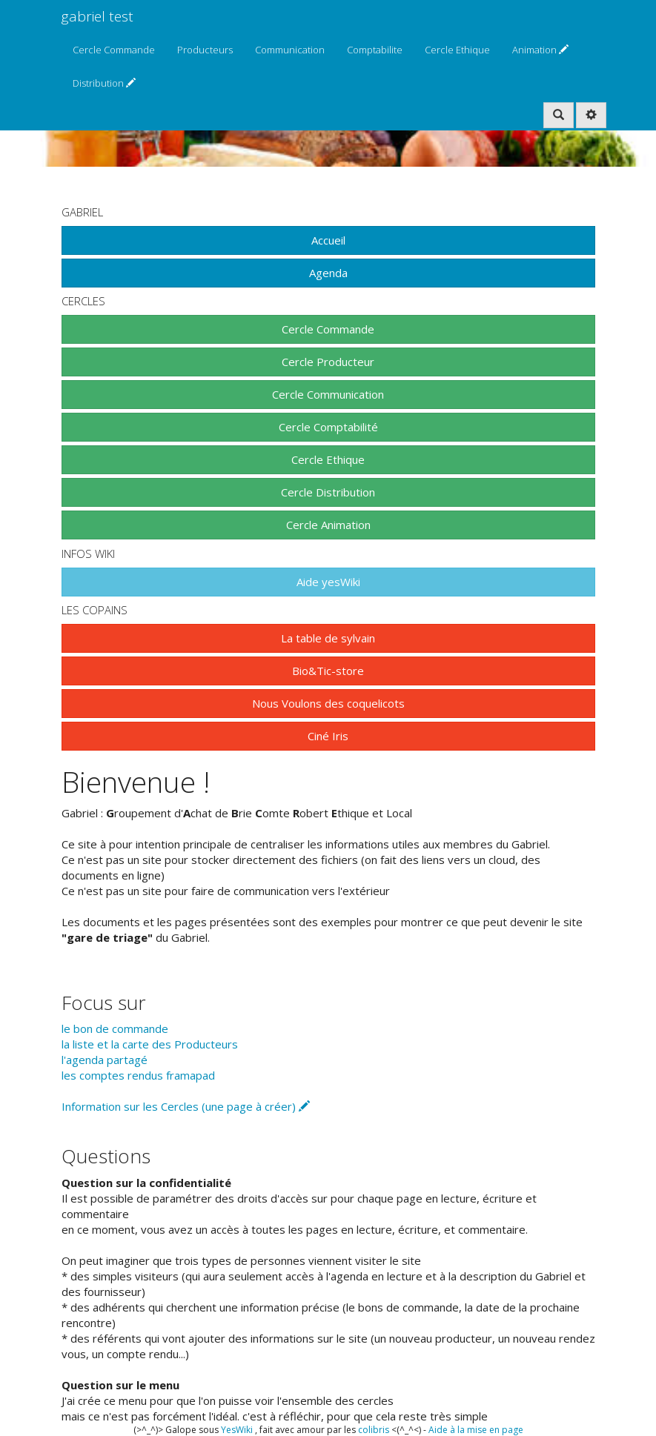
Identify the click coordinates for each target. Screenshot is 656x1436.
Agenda (328, 272)
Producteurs (205, 49)
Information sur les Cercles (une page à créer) (186, 1106)
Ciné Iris (328, 735)
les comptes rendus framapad (138, 1075)
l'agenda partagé (105, 1059)
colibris (373, 1429)
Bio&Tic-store (328, 670)
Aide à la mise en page (475, 1429)
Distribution (104, 83)
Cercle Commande (114, 49)
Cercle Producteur (328, 361)
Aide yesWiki (328, 581)
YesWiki (237, 1429)
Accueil (328, 240)
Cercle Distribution (328, 492)
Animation (540, 49)
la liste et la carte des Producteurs (150, 1044)
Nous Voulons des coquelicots (328, 703)
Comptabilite (374, 49)
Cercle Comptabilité (328, 426)
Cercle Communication (328, 394)
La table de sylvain (328, 638)
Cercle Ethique (457, 49)
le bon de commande (115, 1028)
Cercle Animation (328, 524)
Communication (290, 49)
